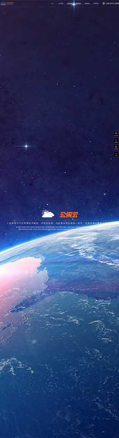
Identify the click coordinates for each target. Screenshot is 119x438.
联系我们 (96, 3)
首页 (52, 3)
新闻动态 (87, 3)
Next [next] (115, 219)
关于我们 (61, 3)
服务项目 (69, 3)
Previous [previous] (3, 219)
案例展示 (78, 3)
